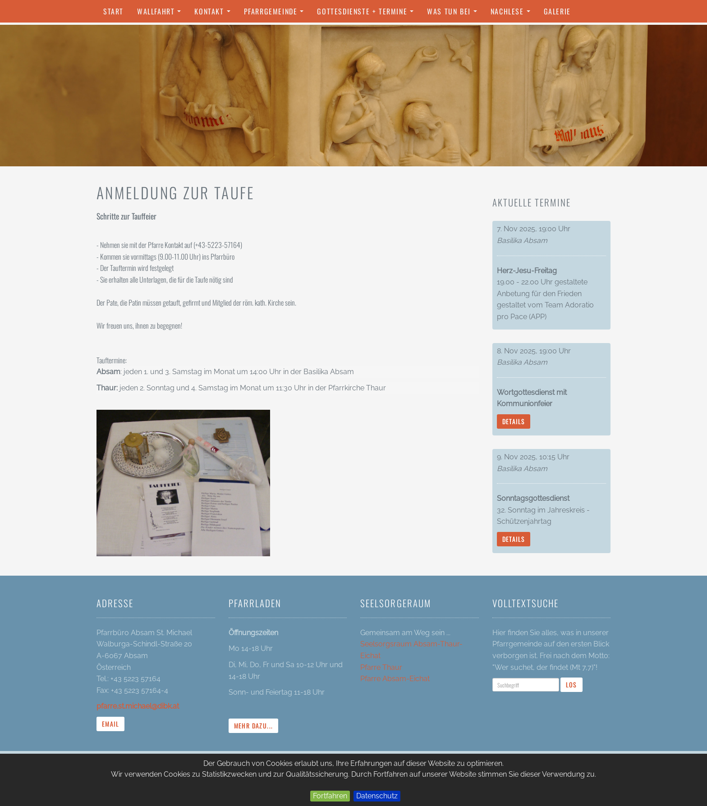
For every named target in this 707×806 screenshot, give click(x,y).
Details (513, 421)
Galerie (557, 11)
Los (571, 684)
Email (110, 723)
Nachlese (513, 14)
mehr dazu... (253, 725)
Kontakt (214, 14)
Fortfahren (330, 796)
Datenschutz (377, 796)
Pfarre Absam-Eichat (395, 678)
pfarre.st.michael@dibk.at (137, 706)
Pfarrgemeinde (276, 14)
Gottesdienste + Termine (367, 14)
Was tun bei (454, 14)
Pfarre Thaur (381, 667)
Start (113, 11)
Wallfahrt (161, 14)
